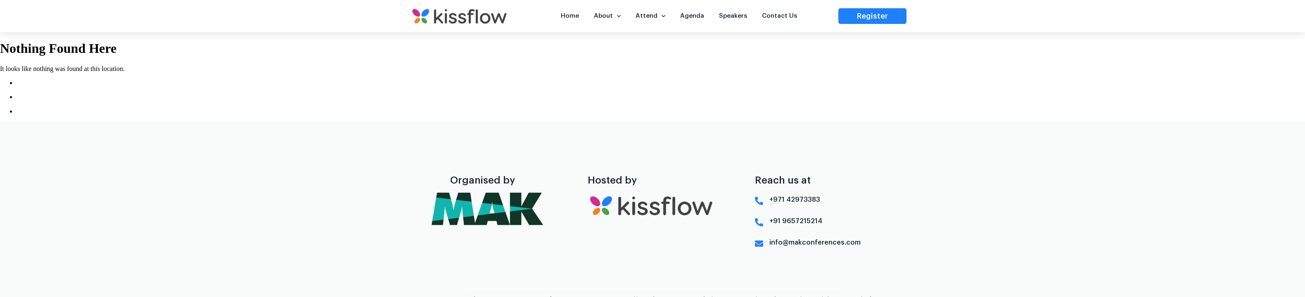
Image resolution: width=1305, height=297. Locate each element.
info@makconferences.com (815, 236)
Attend (650, 16)
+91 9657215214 (795, 214)
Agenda (692, 16)
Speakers (733, 16)
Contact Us (779, 16)
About (607, 16)
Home (570, 16)
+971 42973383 (794, 193)
